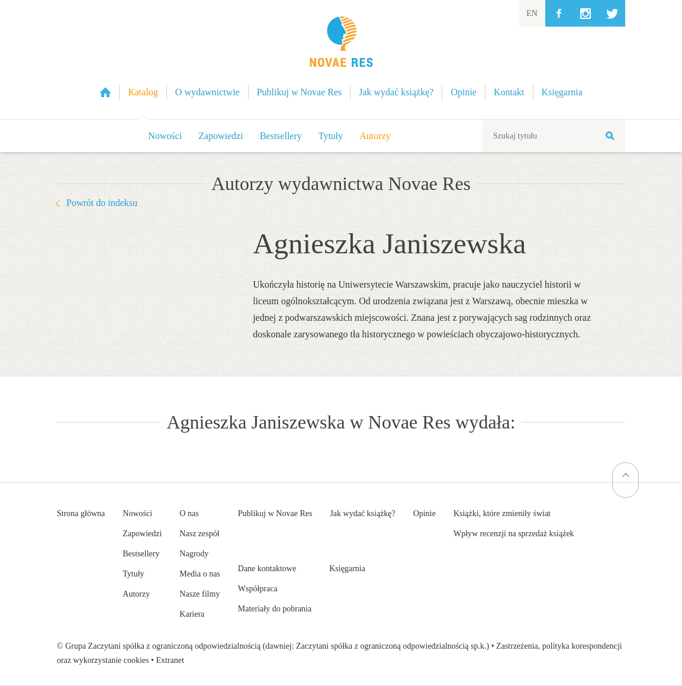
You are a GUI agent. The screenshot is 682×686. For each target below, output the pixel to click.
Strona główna (81, 513)
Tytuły (331, 136)
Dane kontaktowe (267, 568)
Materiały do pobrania (274, 608)
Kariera (191, 614)
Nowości (165, 136)
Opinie (424, 513)
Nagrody (193, 553)
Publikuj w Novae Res (275, 513)
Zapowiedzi (220, 136)
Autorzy (374, 136)
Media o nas (199, 573)
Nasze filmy (199, 594)
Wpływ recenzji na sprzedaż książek (513, 533)
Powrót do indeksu (101, 203)
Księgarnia (347, 568)
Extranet (170, 660)
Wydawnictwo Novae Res (341, 59)
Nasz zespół (199, 533)
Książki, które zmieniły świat (502, 513)
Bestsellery (281, 136)
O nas (188, 513)
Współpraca (258, 588)
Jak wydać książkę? (362, 513)
